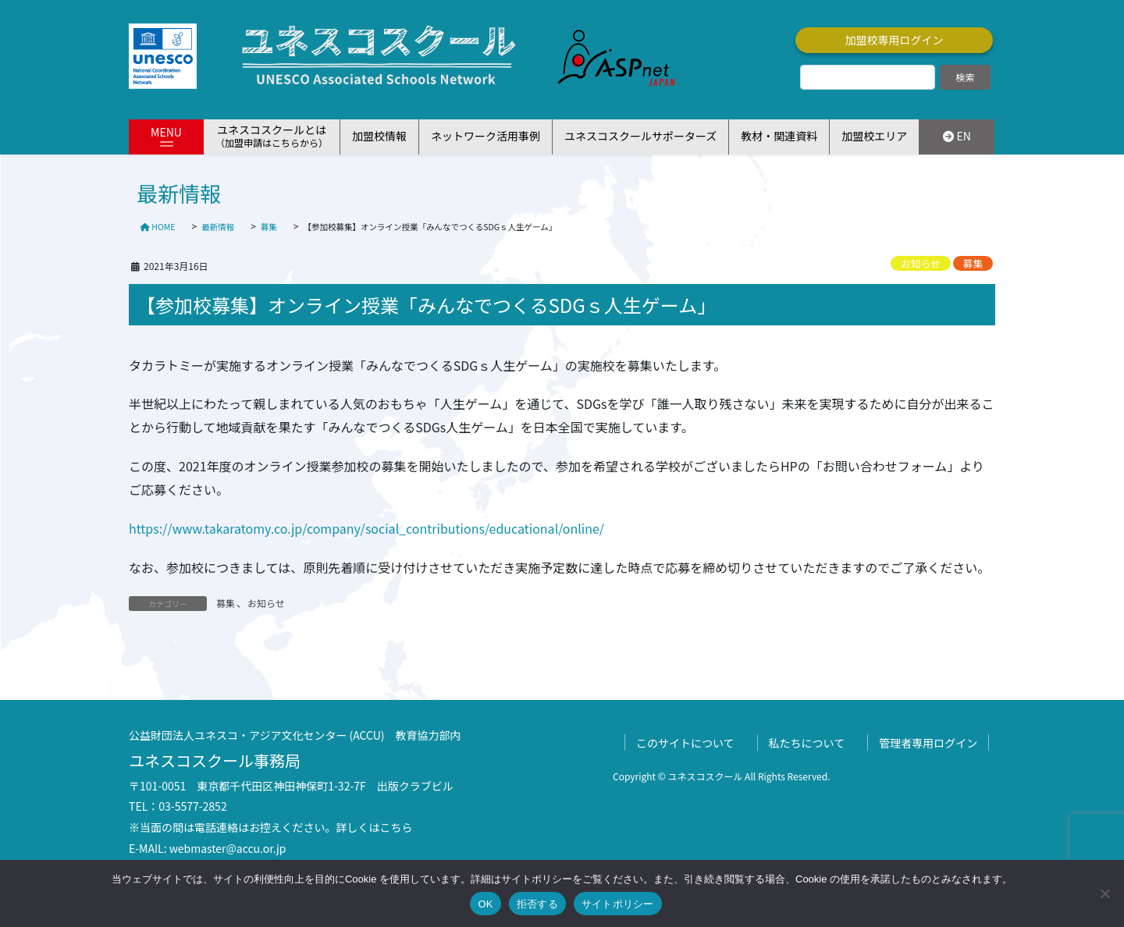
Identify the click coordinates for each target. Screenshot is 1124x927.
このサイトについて (685, 743)
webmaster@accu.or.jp (227, 848)
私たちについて (807, 743)
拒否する (537, 904)
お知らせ (921, 263)
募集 (973, 263)
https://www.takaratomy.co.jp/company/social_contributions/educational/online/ (366, 528)
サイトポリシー (618, 904)
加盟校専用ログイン (894, 40)
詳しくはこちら (374, 827)
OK (485, 904)
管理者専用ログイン (928, 743)
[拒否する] (1104, 893)
